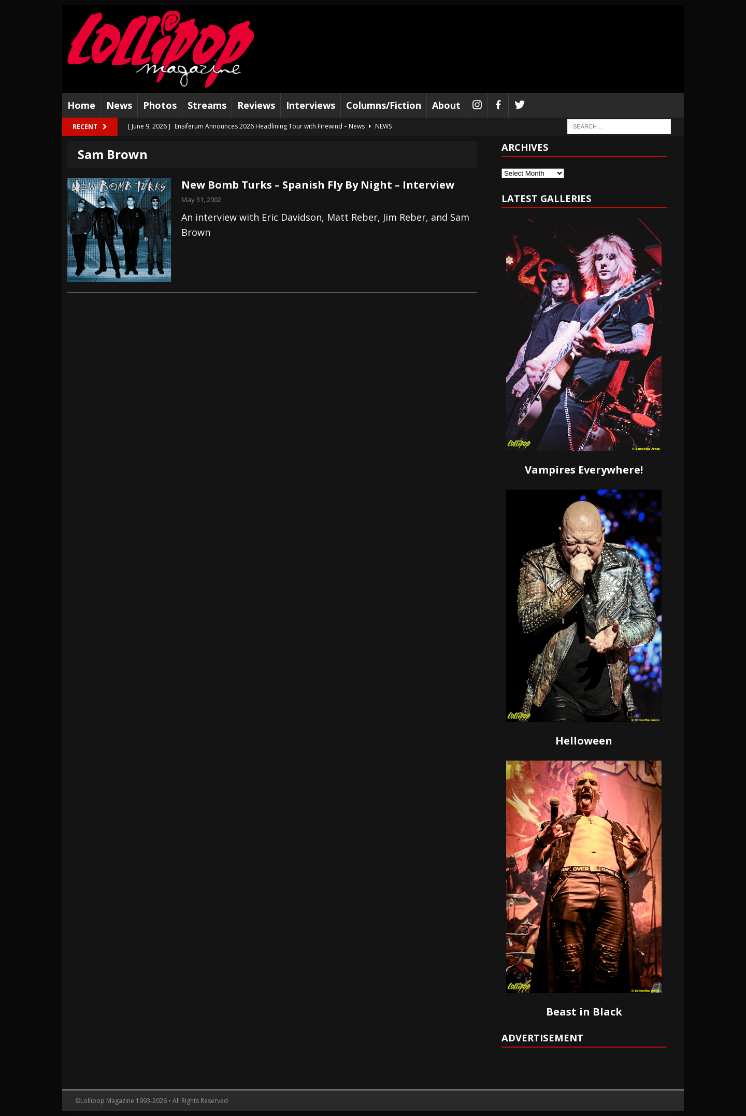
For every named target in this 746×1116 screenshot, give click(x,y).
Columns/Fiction (383, 105)
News (119, 105)
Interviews (310, 105)
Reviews (256, 105)
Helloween (583, 741)
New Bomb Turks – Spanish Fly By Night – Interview (317, 185)
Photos (160, 105)
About (446, 105)
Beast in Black (584, 1012)
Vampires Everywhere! (584, 470)
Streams (207, 105)
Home (81, 105)
